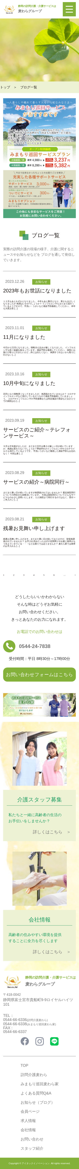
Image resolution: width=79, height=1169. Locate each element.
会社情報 (28, 1130)
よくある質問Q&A (36, 1093)
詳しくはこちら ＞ (52, 832)
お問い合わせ (32, 1139)
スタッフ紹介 (32, 1148)
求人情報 (28, 1121)
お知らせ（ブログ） (38, 1102)
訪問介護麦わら (34, 1075)
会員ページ (30, 1111)
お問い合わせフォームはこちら (39, 674)
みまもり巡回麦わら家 (40, 1084)
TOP (24, 1065)
